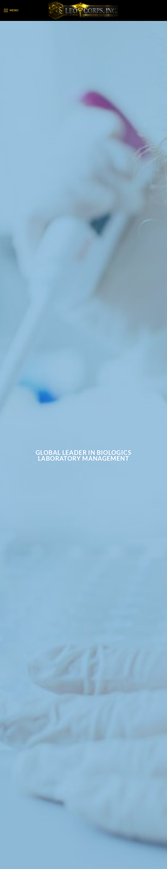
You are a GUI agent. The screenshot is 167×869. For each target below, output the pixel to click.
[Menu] (10, 10)
